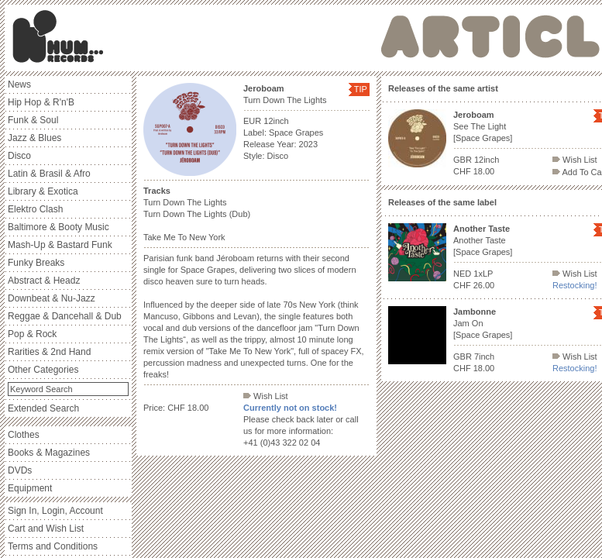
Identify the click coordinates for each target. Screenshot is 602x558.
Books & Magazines (49, 452)
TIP (360, 89)
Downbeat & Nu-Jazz (51, 298)
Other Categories (43, 369)
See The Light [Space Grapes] (482, 126)
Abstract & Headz (44, 280)
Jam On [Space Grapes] (482, 323)
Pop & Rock (32, 334)
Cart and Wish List (46, 528)
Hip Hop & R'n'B (41, 102)
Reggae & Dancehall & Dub (65, 316)
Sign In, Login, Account (55, 510)
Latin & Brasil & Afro (49, 173)
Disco (19, 155)
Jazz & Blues (34, 138)
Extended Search (43, 408)
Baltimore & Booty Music (58, 227)
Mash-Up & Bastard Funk (60, 244)
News (19, 84)
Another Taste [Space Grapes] (482, 240)
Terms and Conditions (53, 546)
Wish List (265, 396)
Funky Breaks (36, 262)
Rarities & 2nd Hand (49, 351)
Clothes (24, 434)
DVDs (20, 470)
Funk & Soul (33, 120)
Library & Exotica (43, 191)
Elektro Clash (35, 209)
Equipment (30, 488)
